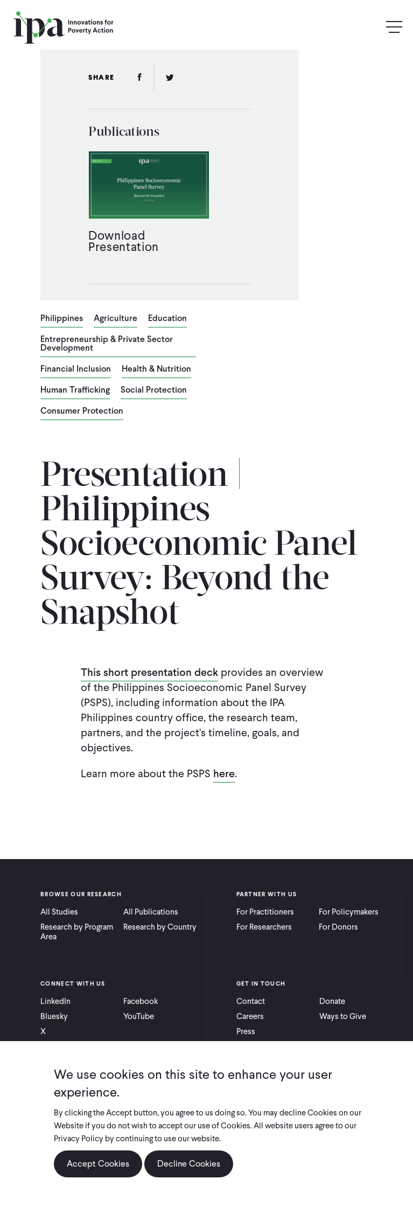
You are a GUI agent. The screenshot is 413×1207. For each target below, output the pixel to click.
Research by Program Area (76, 931)
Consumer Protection (81, 411)
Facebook (140, 1001)
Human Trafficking (75, 390)
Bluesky (54, 1016)
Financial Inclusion (75, 369)
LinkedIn (55, 1001)
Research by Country (160, 927)
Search (371, 27)
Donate (332, 1001)
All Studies (59, 912)
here (224, 773)
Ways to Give (342, 1016)
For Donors (338, 927)
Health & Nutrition (156, 369)
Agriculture (115, 319)
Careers (250, 1016)
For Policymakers (349, 912)
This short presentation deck (149, 672)
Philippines (61, 319)
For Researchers (264, 927)
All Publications (150, 912)
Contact (250, 1001)
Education (167, 319)
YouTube (138, 1016)
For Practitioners (265, 912)
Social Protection (154, 390)
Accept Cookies (98, 1163)
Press (245, 1031)
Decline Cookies (188, 1163)
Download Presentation (123, 241)
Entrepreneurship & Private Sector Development (106, 344)
